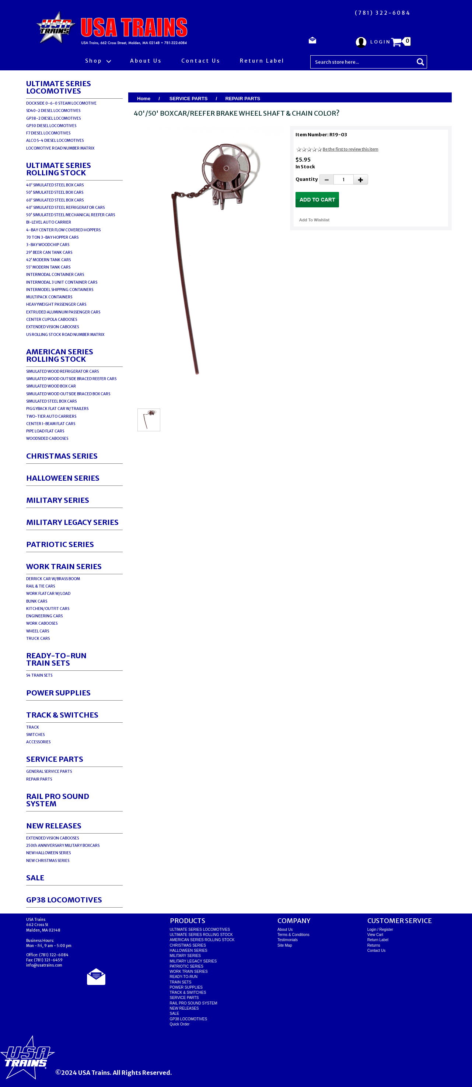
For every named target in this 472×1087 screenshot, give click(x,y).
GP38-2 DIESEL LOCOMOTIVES (53, 118)
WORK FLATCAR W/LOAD (48, 593)
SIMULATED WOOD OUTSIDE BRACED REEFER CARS (71, 378)
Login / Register (380, 930)
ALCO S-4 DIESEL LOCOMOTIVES (55, 140)
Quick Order (180, 1024)
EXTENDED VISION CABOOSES (52, 327)
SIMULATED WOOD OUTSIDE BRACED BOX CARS (68, 394)
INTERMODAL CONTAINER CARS (55, 274)
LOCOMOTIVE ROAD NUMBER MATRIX (60, 148)
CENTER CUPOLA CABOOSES (51, 319)
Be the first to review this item (350, 149)
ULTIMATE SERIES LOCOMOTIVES (58, 87)
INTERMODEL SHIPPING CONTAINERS (59, 289)
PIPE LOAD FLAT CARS (45, 431)
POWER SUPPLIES (58, 692)
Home (143, 98)
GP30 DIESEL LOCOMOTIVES (51, 125)
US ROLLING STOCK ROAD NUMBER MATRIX (65, 334)
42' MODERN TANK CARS (48, 259)
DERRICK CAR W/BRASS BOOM (53, 578)
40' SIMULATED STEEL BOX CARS (55, 185)
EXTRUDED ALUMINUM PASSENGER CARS (63, 312)
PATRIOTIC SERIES (60, 544)
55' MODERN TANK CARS (48, 267)
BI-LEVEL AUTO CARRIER (48, 222)
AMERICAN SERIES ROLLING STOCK (59, 355)
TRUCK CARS (38, 638)
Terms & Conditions (293, 935)
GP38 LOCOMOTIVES (64, 899)
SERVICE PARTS (54, 759)
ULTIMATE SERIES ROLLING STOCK (58, 169)
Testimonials (287, 940)
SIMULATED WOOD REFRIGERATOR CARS (62, 371)
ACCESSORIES (38, 742)
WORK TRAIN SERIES (64, 566)
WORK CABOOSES (41, 623)
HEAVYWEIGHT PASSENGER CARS (56, 304)
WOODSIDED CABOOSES (47, 438)
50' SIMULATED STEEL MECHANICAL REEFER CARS (70, 215)
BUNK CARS (36, 601)
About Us (146, 60)
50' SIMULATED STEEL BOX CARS (54, 192)
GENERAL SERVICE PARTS (49, 771)
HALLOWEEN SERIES (62, 478)
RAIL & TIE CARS (40, 586)
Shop (98, 60)
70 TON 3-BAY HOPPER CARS (52, 237)
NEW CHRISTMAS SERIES (47, 860)
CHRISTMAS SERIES (62, 455)
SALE (35, 877)
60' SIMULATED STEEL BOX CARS (55, 200)
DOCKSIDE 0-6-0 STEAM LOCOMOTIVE (61, 103)
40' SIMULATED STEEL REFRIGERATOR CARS (65, 207)
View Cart (375, 935)
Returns (373, 945)
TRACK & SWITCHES (62, 714)
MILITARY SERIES (57, 500)
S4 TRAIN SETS (39, 675)
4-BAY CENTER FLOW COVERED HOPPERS (63, 230)
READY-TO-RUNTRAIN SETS (56, 659)
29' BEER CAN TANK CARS (49, 252)
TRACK (32, 727)
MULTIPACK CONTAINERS (49, 297)
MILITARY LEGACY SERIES (72, 522)
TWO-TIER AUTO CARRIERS (51, 416)
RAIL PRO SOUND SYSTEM (57, 800)
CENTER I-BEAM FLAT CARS (50, 423)
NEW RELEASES (53, 825)
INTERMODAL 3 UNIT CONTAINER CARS (61, 282)
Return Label (262, 60)
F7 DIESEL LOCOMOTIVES (48, 133)
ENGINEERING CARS (44, 616)
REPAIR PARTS (39, 779)
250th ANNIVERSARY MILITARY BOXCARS (62, 845)
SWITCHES (35, 734)
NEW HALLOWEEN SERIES (48, 853)
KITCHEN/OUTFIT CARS (47, 608)
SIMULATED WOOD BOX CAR (51, 386)
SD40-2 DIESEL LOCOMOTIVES (53, 110)
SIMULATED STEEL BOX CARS (51, 401)
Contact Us (200, 60)
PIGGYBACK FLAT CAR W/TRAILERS (57, 408)
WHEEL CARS (37, 631)
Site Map (284, 945)
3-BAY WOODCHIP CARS (47, 244)
